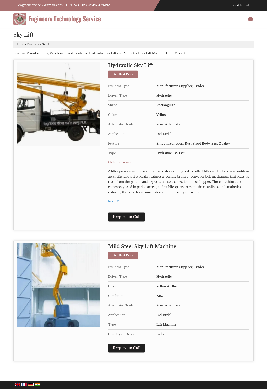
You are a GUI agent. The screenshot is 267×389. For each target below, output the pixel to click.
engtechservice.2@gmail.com (40, 5)
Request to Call (126, 217)
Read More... (117, 201)
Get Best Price (123, 74)
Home (19, 44)
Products (33, 44)
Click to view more (120, 162)
